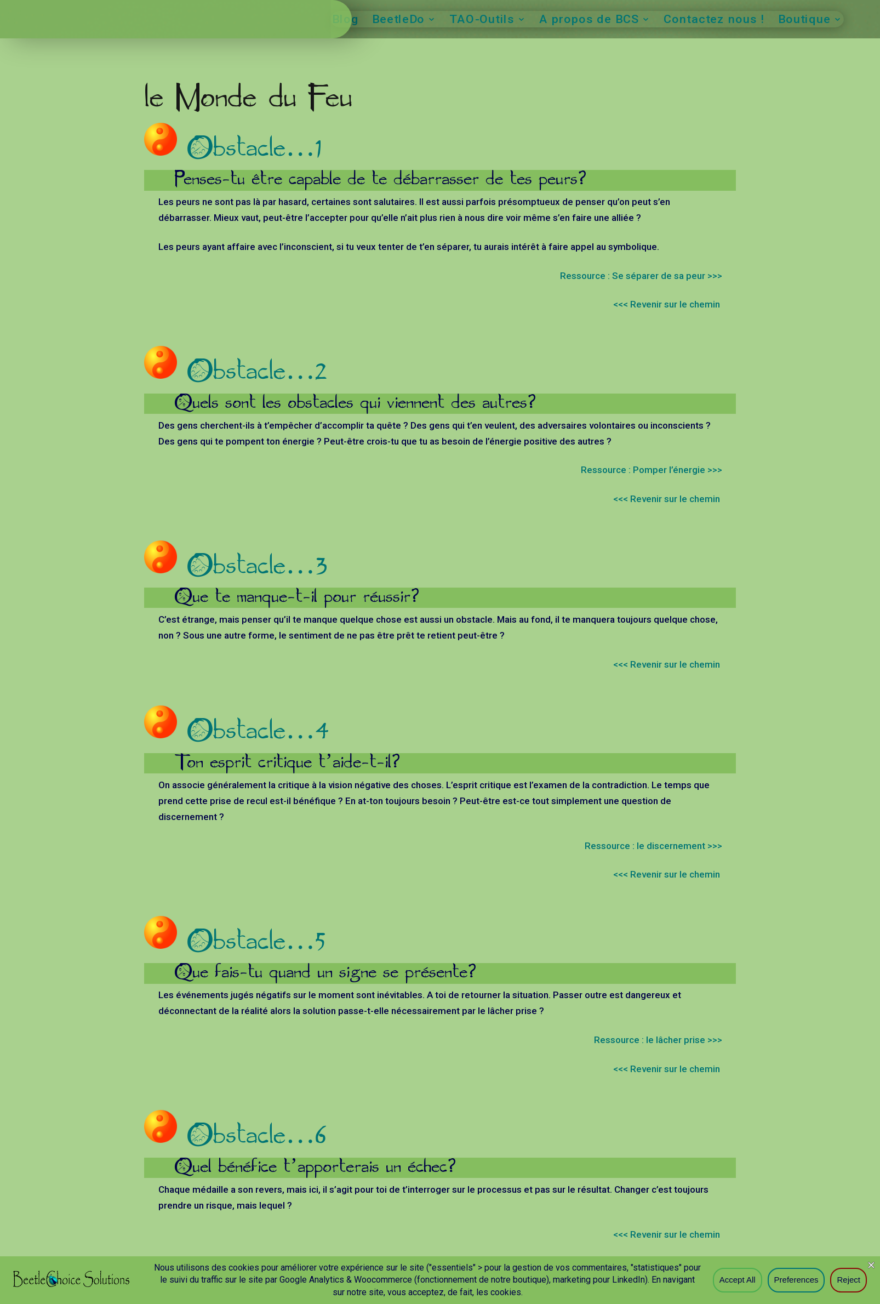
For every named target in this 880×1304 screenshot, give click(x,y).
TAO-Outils (482, 20)
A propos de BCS (589, 20)
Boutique (804, 20)
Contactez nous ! (714, 20)
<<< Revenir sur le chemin (667, 306)
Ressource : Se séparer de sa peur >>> (641, 278)
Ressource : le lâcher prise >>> (658, 1042)
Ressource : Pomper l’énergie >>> (651, 472)
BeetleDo (398, 20)
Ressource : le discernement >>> (653, 848)
